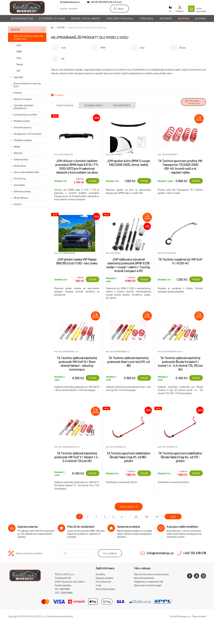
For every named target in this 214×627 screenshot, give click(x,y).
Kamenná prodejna (105, 588)
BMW (19, 51)
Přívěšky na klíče (22, 120)
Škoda (19, 64)
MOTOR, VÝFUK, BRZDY (85, 18)
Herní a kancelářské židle (26, 172)
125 (135, 516)
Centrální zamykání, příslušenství (24, 107)
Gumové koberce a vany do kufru (27, 85)
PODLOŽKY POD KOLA (120, 18)
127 (156, 516)
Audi (18, 45)
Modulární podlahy (23, 140)
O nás (98, 585)
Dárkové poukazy (22, 191)
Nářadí (17, 146)
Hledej (120, 8)
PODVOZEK (146, 18)
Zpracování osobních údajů (147, 585)
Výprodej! (18, 77)
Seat (18, 57)
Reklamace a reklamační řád (148, 581)
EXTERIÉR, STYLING (52, 18)
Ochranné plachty (23, 127)
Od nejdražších (121, 105)
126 (146, 516)
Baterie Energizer (23, 99)
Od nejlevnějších (93, 105)
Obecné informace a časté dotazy (151, 574)
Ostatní (17, 204)
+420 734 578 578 (98, 2)
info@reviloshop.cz (71, 2)
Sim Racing (20, 178)
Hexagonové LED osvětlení (27, 133)
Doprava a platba (104, 577)
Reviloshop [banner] (27, 7)
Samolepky (19, 184)
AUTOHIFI (201, 18)
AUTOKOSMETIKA (22, 18)
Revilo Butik (20, 165)
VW (18, 70)
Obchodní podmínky (144, 577)
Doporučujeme (64, 105)
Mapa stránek (199, 616)
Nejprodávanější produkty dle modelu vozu (28, 37)
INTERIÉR (166, 18)
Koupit (92, 180)
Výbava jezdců (21, 159)
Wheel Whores (21, 197)
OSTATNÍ (183, 18)
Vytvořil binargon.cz (180, 616)
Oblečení (18, 152)
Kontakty (100, 574)
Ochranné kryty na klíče (25, 114)
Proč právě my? (103, 581)
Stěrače (18, 92)
